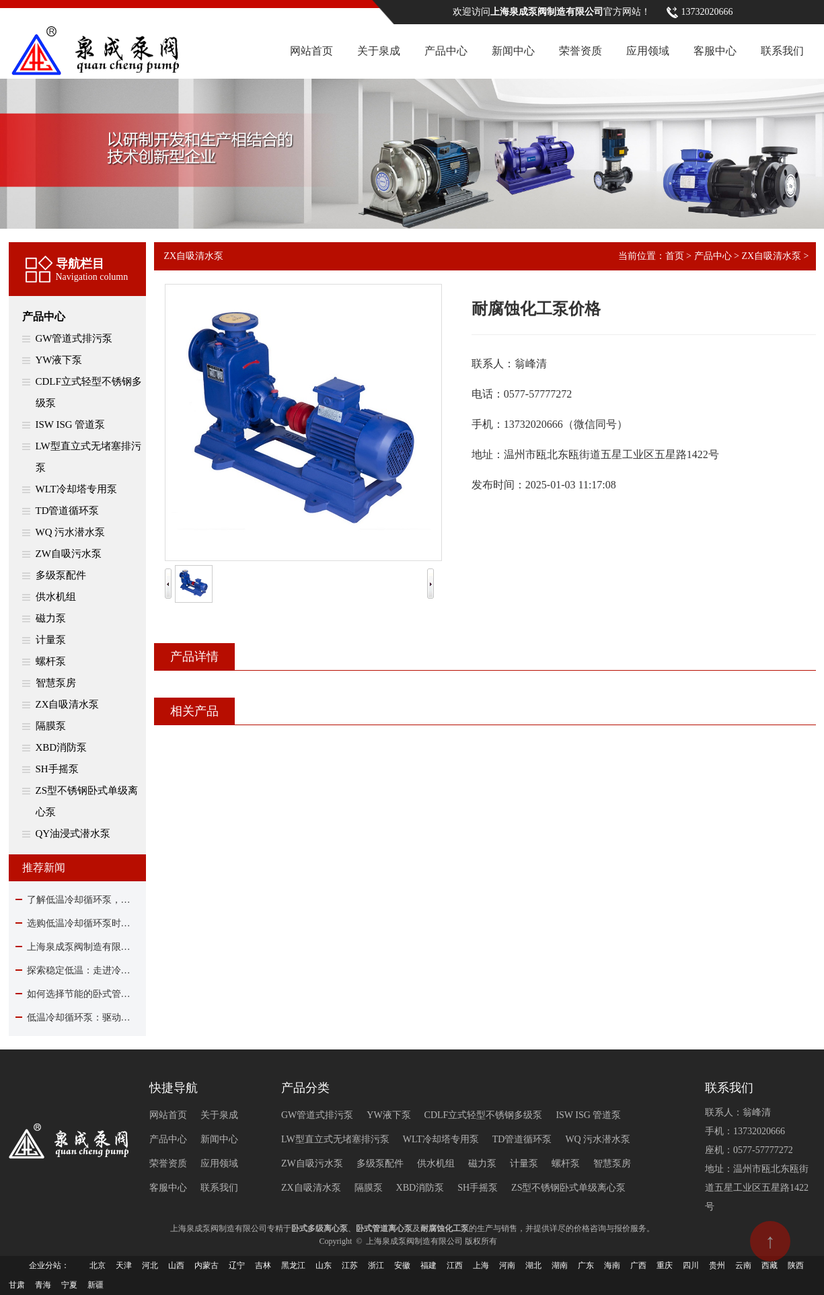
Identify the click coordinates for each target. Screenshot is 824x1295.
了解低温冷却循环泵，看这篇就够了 (77, 900)
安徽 (402, 1265)
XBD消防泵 (61, 747)
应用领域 (647, 51)
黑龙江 (293, 1265)
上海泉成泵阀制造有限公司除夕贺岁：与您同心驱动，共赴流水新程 (77, 947)
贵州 (717, 1265)
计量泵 (51, 639)
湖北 (533, 1265)
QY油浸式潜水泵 (73, 833)
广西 (638, 1265)
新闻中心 (513, 51)
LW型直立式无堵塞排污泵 (88, 457)
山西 (176, 1265)
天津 (124, 1265)
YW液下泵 (59, 360)
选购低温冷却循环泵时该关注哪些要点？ (77, 923)
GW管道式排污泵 (74, 338)
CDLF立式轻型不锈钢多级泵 (89, 392)
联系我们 (782, 51)
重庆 (665, 1265)
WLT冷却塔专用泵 (76, 489)
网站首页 (311, 51)
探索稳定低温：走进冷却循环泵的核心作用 (77, 970)
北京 (97, 1265)
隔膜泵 (51, 725)
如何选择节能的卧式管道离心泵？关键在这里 (77, 994)
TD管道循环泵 (68, 510)
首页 (674, 256)
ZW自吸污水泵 (69, 553)
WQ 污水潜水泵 (71, 532)
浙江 (376, 1265)
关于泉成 (378, 51)
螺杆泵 (51, 661)
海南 (612, 1265)
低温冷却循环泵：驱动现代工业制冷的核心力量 (77, 1017)
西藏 (769, 1265)
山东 (323, 1265)
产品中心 (445, 51)
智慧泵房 (56, 682)
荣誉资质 (580, 51)
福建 (428, 1265)
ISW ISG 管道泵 (71, 424)
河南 (507, 1265)
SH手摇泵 (57, 769)
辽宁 (237, 1265)
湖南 (560, 1265)
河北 (150, 1265)
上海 (481, 1265)
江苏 (350, 1265)
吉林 (263, 1265)
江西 (455, 1265)
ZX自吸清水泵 (68, 704)
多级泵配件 (61, 575)
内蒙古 (206, 1265)
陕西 (796, 1265)
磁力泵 (51, 618)
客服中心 (715, 51)
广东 (586, 1265)
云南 (743, 1265)
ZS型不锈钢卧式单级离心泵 (87, 801)
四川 (691, 1265)
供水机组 (56, 596)
